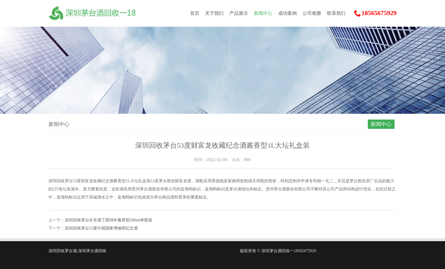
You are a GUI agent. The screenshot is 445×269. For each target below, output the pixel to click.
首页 (194, 13)
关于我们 (214, 13)
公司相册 (312, 13)
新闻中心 (263, 13)
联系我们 (336, 13)
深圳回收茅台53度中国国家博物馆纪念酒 (101, 228)
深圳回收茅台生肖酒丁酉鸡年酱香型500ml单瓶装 (108, 220)
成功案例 (287, 13)
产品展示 (238, 13)
